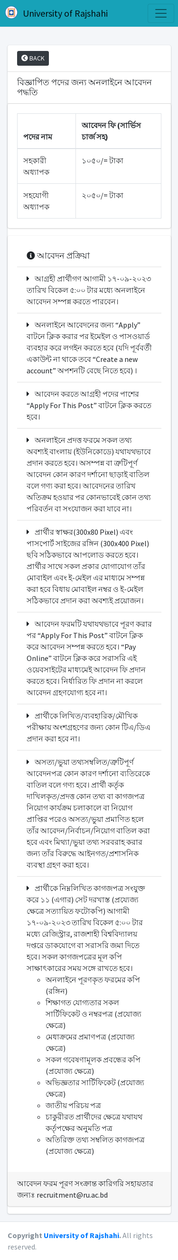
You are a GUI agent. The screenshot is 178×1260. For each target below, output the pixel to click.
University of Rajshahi (56, 12)
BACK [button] (33, 58)
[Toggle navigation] (161, 13)
